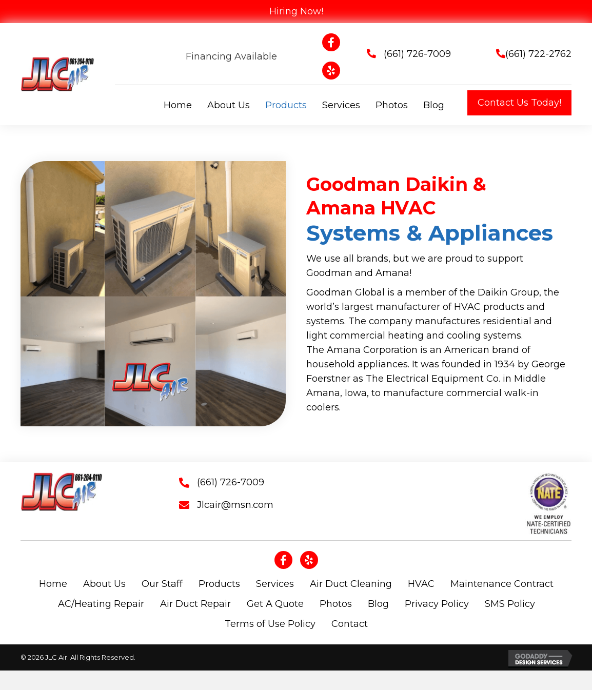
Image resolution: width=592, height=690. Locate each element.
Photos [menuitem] (336, 603)
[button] (519, 102)
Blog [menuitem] (378, 603)
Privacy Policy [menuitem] (437, 603)
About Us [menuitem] (104, 583)
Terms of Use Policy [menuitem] (270, 623)
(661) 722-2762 (538, 54)
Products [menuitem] (219, 583)
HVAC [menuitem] (421, 583)
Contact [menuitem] (349, 623)
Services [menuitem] (275, 583)
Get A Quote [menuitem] (275, 603)
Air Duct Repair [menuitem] (195, 603)
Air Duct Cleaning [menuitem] (351, 583)
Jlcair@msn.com (235, 504)
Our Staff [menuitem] (162, 583)
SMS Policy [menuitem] (510, 603)
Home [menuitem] (53, 583)
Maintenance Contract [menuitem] (502, 583)
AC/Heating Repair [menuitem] (101, 603)
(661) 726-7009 (417, 54)
